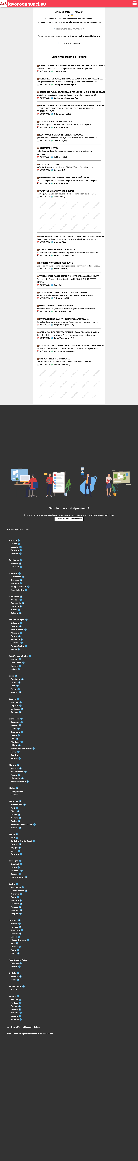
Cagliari (15, 864)
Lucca (14, 937)
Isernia (14, 794)
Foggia (14, 847)
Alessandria (17, 804)
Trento (14, 966)
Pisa (13, 943)
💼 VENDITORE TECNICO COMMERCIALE (55, 191)
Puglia (12, 834)
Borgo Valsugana (61, 325)
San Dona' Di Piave (62, 351)
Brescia (14, 725)
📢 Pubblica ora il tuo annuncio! (69, 519)
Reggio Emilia (17, 646)
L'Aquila (14, 547)
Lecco (14, 735)
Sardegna (13, 861)
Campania (14, 596)
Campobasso (17, 791)
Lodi (13, 738)
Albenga (58, 242)
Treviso (14, 1009)
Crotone (15, 583)
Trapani (14, 913)
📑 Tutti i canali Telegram (69, 43)
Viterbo (14, 692)
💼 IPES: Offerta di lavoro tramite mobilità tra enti (64, 177)
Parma (14, 636)
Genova (15, 702)
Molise (12, 788)
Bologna (15, 623)
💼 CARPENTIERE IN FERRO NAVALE (53, 359)
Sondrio (14, 755)
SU (60, 285)
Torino (14, 821)
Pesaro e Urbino (18, 781)
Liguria (12, 699)
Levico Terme (60, 311)
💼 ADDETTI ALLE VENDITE (49, 164)
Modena (15, 633)
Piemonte (13, 801)
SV (64, 242)
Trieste (14, 666)
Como (13, 728)
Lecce (14, 851)
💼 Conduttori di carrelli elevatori (56, 249)
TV (71, 255)
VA (76, 84)
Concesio (58, 71)
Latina (14, 682)
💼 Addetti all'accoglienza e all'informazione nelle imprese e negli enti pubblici (80, 345)
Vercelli (14, 827)
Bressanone (59, 127)
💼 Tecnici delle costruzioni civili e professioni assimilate (68, 276)
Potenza (15, 566)
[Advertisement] (69, 215)
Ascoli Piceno (17, 771)
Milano (14, 745)
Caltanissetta (17, 890)
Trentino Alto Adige (18, 960)
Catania (15, 894)
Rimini (14, 649)
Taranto (15, 854)
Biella (13, 811)
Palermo (15, 903)
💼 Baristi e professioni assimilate (55, 263)
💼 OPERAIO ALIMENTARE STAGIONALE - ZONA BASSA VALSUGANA (68, 332)
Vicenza (15, 1019)
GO (67, 364)
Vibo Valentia (17, 590)
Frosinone (15, 679)
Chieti (14, 543)
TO (69, 114)
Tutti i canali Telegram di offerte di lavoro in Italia (30, 1033)
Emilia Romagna (16, 619)
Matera (14, 563)
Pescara (15, 550)
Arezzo (14, 923)
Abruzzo (13, 540)
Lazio (11, 676)
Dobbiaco (58, 140)
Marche (12, 765)
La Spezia (15, 709)
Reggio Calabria (18, 586)
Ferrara (14, 626)
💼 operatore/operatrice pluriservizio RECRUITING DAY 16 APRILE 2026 (73, 236)
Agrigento (16, 887)
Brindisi (14, 844)
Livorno (14, 933)
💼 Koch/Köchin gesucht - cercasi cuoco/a (60, 135)
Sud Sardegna (17, 877)
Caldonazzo (59, 298)
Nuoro (14, 867)
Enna (13, 897)
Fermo (14, 775)
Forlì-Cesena (17, 629)
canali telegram (92, 36)
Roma (13, 689)
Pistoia (14, 946)
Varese (14, 758)
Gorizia (14, 659)
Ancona (14, 768)
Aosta (14, 989)
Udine (14, 669)
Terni (13, 980)
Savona (14, 712)
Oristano (15, 870)
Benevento (59, 268)
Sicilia (12, 884)
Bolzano (57, 170)
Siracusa (15, 910)
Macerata (15, 778)
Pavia (13, 752)
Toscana (13, 920)
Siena (13, 953)
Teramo (14, 553)
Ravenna (15, 643)
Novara (14, 818)
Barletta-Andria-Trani (21, 841)
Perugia (14, 976)
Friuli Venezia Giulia (18, 656)
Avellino (15, 600)
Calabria (13, 573)
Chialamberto (60, 114)
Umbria (12, 973)
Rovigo (14, 1006)
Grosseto (15, 930)
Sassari (14, 874)
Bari (13, 837)
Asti (13, 808)
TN (67, 298)
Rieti (13, 685)
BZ (67, 127)
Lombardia (14, 719)
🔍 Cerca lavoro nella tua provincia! (69, 29)
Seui (55, 285)
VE (73, 351)
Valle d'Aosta (15, 986)
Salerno (14, 613)
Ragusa (14, 907)
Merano (57, 196)
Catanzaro (16, 576)
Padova (14, 1003)
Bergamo (15, 722)
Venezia (15, 1012)
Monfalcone (59, 364)
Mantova (15, 742)
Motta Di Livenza (61, 255)
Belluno (14, 999)
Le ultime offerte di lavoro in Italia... (23, 1027)
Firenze (14, 927)
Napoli (14, 609)
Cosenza (15, 580)
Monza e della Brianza (21, 748)
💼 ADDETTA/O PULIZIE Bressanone (54, 121)
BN (66, 268)
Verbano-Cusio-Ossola (21, 824)
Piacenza (15, 639)
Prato (13, 950)
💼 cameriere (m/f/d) (47, 148)
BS (64, 71)
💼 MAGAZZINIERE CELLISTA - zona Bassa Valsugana (63, 319)
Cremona (15, 732)
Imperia (14, 705)
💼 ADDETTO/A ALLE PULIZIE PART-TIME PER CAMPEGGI (63, 292)
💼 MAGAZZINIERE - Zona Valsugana (55, 305)
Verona (14, 1016)
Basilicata (14, 560)
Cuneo (14, 814)
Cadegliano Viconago (64, 84)
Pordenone (16, 662)
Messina (15, 900)
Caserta (15, 606)
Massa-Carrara (18, 940)
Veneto (12, 996)
